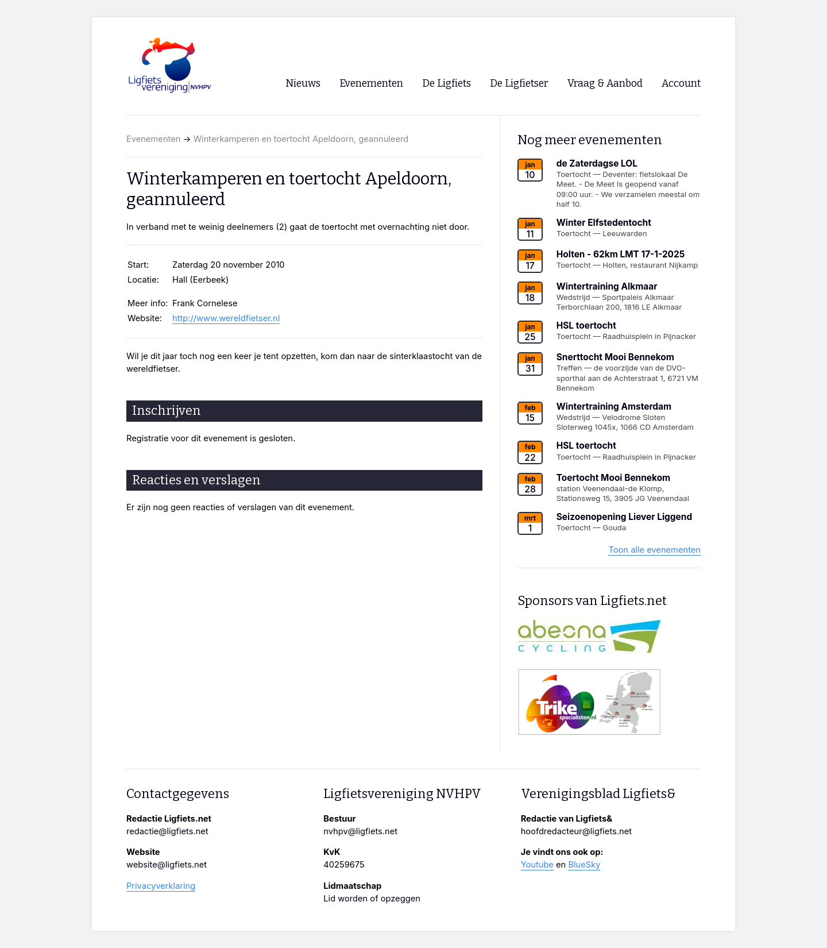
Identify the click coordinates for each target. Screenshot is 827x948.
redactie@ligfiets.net (167, 831)
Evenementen (153, 139)
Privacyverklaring (160, 886)
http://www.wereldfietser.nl (226, 318)
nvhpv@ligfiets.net (360, 831)
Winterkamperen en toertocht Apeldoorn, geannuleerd (301, 139)
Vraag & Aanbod (605, 84)
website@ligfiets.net (166, 865)
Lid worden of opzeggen (371, 898)
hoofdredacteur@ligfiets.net (576, 831)
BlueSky (584, 865)
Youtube (537, 865)
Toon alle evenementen (654, 550)
